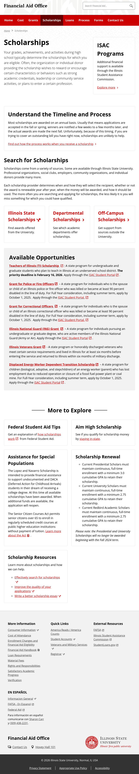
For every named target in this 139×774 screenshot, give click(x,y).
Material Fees (16, 660)
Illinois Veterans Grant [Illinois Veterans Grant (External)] (25, 347)
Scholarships (52, 20)
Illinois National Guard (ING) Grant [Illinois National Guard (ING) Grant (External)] (34, 329)
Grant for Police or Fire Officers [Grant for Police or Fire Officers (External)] (31, 284)
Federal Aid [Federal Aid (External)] (15, 709)
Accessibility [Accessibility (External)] (102, 768)
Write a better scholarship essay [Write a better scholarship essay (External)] (36, 596)
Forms (98, 20)
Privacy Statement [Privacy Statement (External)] (40, 768)
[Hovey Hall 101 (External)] (43, 747)
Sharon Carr (36, 719)
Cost (20, 20)
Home (8, 20)
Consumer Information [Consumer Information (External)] (22, 630)
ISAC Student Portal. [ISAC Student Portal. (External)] (71, 297)
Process (84, 20)
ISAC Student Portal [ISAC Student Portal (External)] (102, 275)
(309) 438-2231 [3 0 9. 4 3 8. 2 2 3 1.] (19, 723)
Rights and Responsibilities (24, 666)
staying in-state (89, 439)
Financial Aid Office (25, 6)
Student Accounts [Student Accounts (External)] (61, 639)
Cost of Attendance (19, 635)
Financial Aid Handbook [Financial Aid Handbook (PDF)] (22, 650)
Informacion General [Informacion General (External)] (20, 698)
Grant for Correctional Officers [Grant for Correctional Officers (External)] (31, 306)
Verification (15, 680)
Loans (69, 20)
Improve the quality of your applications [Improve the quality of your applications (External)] (33, 589)
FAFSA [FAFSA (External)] (97, 630)
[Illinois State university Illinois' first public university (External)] (108, 742)
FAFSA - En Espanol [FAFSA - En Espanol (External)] (19, 704)
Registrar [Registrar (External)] (56, 654)
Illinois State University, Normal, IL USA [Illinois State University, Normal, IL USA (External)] (74, 760)
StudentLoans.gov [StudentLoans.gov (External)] (104, 645)
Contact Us (115, 20)
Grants (33, 20)
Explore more (106, 87)
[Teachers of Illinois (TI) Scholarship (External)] (36, 266)
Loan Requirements (20, 655)
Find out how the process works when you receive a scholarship (50, 144)
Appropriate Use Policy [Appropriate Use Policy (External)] (73, 768)
